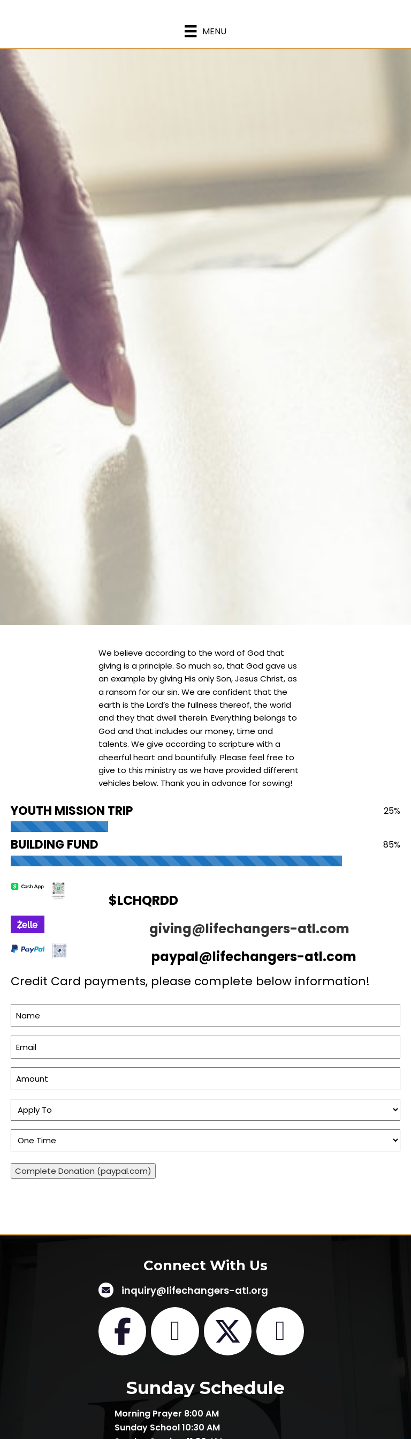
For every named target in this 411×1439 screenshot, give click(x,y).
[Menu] (205, 31)
